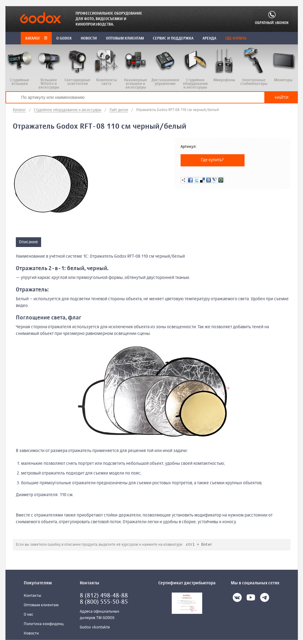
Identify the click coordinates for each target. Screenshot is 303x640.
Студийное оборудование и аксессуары (67, 110)
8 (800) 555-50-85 (104, 602)
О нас (28, 615)
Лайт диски (118, 110)
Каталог (36, 38)
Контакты (32, 596)
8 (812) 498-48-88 (104, 596)
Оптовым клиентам (41, 605)
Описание (28, 242)
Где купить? (212, 160)
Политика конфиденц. (44, 624)
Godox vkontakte (95, 628)
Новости (31, 634)
